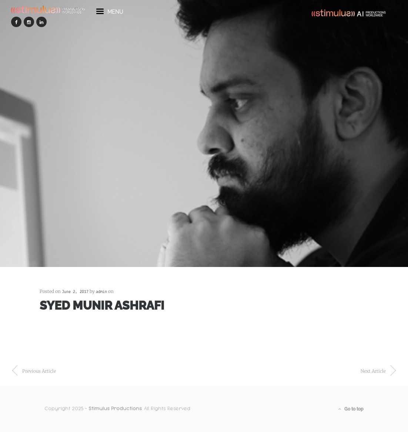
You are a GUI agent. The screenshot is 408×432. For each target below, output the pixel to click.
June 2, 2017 (75, 292)
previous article (39, 371)
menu (109, 14)
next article (373, 371)
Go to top (351, 409)
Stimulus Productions (115, 408)
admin (101, 292)
